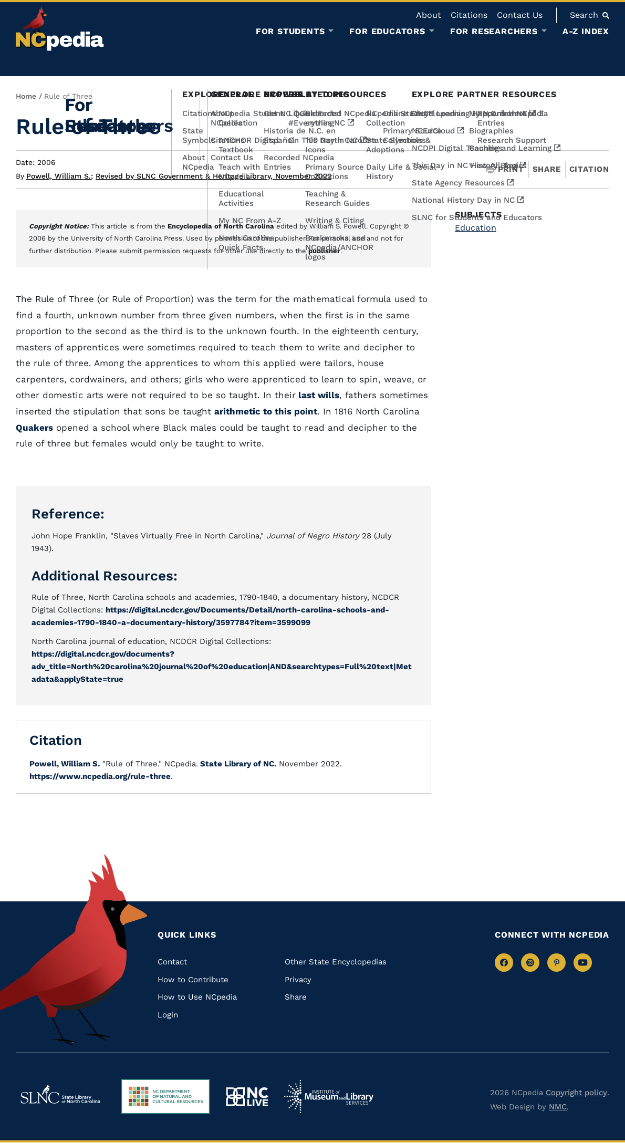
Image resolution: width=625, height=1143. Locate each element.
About (428, 15)
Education (475, 228)
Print (505, 169)
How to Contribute (193, 979)
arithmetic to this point (265, 411)
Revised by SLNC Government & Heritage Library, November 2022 (213, 176)
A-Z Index (585, 31)
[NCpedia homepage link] (60, 28)
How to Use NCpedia (197, 997)
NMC (558, 1106)
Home (26, 96)
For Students (290, 31)
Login (168, 1015)
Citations (469, 15)
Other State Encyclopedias (336, 962)
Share (547, 169)
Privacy (298, 979)
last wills (317, 395)
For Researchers (494, 31)
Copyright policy (576, 1092)
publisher (324, 251)
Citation (589, 169)
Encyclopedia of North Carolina (221, 226)
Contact (172, 962)
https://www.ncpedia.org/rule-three (100, 776)
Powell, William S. (59, 176)
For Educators (387, 31)
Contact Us (520, 15)
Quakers (34, 427)
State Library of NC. (237, 763)
